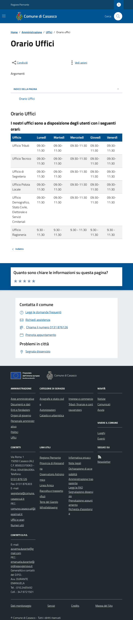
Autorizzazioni (48, 410)
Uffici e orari (17, 520)
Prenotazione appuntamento (81, 502)
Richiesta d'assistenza (80, 511)
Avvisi (100, 410)
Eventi (101, 438)
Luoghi (101, 433)
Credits (75, 606)
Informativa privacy (80, 457)
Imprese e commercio (81, 399)
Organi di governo (21, 415)
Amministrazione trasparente (81, 481)
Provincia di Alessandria (52, 466)
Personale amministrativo (22, 423)
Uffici (49, 32)
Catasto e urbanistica (52, 415)
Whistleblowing (48, 507)
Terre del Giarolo (49, 502)
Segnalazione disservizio (81, 494)
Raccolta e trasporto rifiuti (51, 493)
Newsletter (103, 462)
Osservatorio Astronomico (52, 477)
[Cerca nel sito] (116, 16)
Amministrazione (32, 32)
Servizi (51, 606)
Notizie (101, 399)
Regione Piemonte (20, 4)
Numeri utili (17, 525)
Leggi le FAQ (76, 487)
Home (14, 32)
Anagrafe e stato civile (52, 401)
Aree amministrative (22, 399)
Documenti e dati (20, 404)
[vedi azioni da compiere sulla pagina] (78, 62)
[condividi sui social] (19, 62)
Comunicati (103, 404)
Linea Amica (47, 485)
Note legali (75, 463)
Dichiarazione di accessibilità (80, 471)
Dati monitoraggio (21, 606)
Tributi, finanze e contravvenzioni (81, 407)
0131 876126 (19, 479)
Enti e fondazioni (20, 410)
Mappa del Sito (104, 606)
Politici (14, 432)
